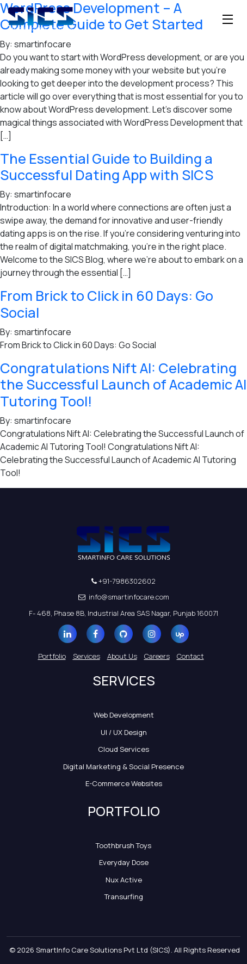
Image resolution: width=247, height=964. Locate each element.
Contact (190, 656)
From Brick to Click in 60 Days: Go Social (106, 304)
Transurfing (123, 896)
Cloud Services (123, 749)
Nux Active (124, 880)
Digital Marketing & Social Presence (123, 766)
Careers (157, 656)
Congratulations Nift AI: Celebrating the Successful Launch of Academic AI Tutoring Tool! (123, 385)
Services (86, 656)
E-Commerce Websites (123, 783)
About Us (122, 656)
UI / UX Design (124, 732)
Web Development (124, 715)
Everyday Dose (124, 862)
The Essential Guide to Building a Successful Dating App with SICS (106, 166)
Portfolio (52, 656)
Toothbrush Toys (123, 845)
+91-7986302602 (123, 581)
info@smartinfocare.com (123, 597)
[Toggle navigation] (228, 19)
